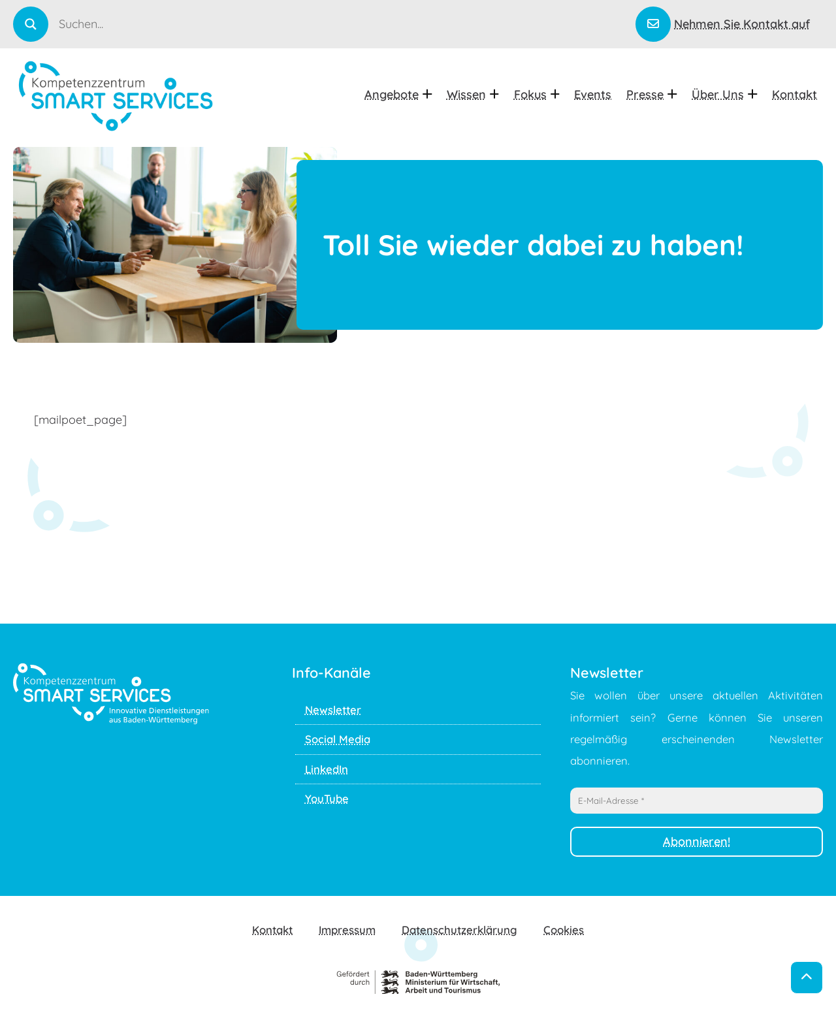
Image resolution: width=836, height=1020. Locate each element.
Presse (651, 94)
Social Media (337, 739)
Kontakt (794, 94)
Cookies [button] (563, 929)
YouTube (327, 798)
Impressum (347, 929)
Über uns (724, 94)
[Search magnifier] (30, 24)
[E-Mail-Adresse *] (696, 801)
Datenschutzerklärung (459, 929)
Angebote (398, 94)
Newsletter (333, 709)
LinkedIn (326, 769)
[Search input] (345, 23)
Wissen (473, 94)
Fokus (537, 94)
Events (592, 94)
